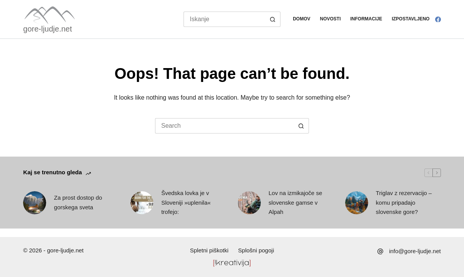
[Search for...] (224, 19)
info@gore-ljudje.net (415, 251)
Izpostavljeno (410, 19)
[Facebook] (438, 19)
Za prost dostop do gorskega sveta (78, 202)
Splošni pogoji (256, 250)
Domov (301, 19)
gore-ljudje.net (47, 29)
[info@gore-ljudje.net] (380, 251)
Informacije (366, 19)
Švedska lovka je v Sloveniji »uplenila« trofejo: (185, 202)
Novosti (330, 19)
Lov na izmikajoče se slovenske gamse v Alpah (295, 202)
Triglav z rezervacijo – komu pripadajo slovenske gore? (404, 202)
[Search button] (272, 19)
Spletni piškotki (209, 250)
